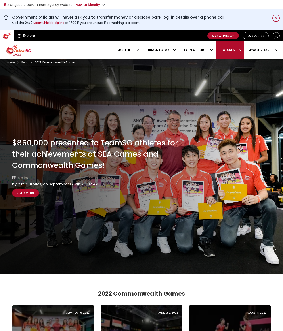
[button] (276, 36)
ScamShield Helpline (48, 23)
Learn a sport (194, 50)
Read (24, 62)
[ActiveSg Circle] (7, 35)
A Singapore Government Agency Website (38, 5)
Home (11, 62)
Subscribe (255, 36)
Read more (28, 192)
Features (227, 50)
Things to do (157, 50)
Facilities (124, 50)
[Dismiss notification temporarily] (276, 18)
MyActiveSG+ (223, 36)
